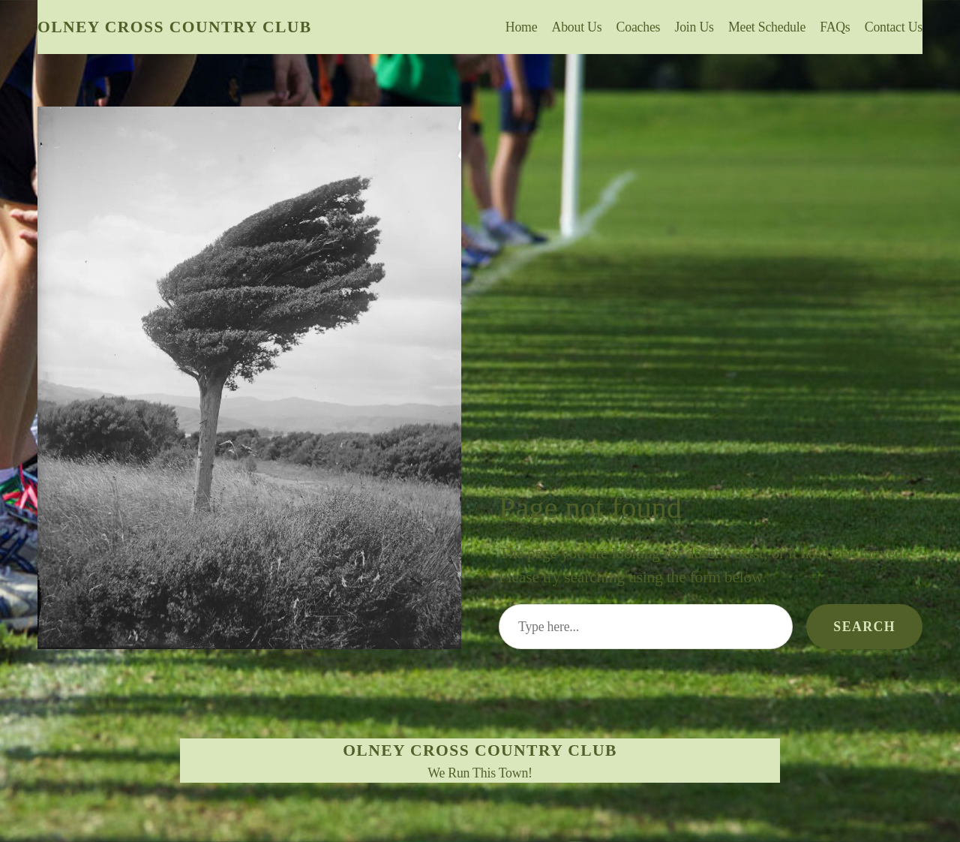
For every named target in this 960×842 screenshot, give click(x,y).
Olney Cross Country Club (175, 27)
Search (864, 626)
